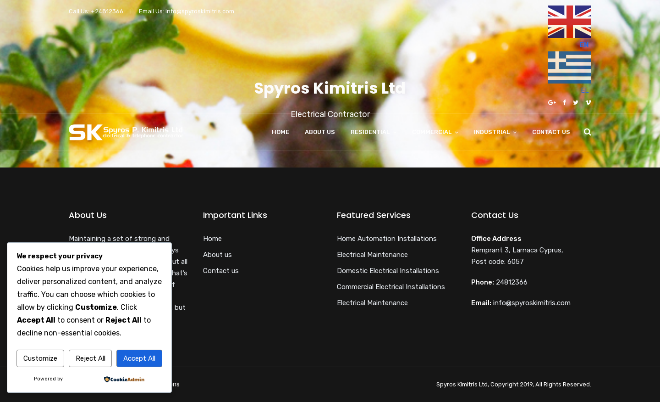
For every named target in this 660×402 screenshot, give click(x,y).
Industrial (492, 131)
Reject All (90, 358)
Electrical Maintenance (372, 255)
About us (320, 131)
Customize (40, 358)
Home (280, 131)
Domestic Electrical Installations (388, 271)
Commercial (431, 131)
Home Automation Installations (387, 238)
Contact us (551, 131)
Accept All (139, 358)
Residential (370, 131)
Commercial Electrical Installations (391, 287)
